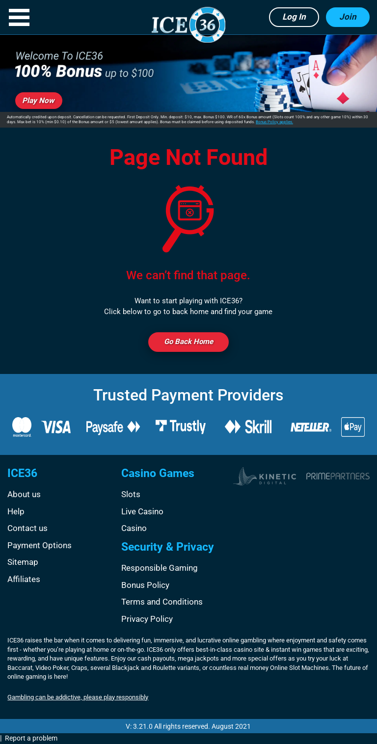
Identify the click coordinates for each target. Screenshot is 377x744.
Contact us (27, 528)
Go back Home (188, 341)
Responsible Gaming (159, 568)
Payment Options (39, 545)
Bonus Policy (145, 585)
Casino (134, 528)
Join (347, 17)
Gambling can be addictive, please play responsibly (77, 697)
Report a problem (31, 738)
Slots (130, 494)
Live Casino (142, 511)
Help (16, 511)
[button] (19, 17)
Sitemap (22, 562)
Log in (294, 17)
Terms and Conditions (162, 602)
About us (24, 494)
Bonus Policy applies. (274, 122)
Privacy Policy (147, 619)
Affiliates (23, 579)
